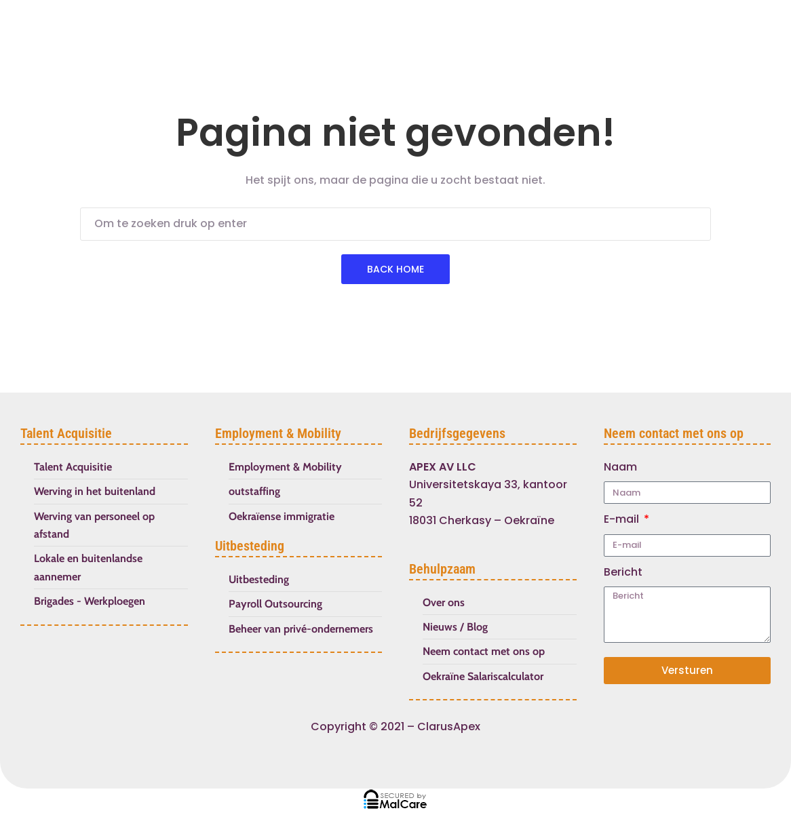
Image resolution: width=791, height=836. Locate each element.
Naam (620, 467)
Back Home (395, 269)
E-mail (623, 519)
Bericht (623, 572)
